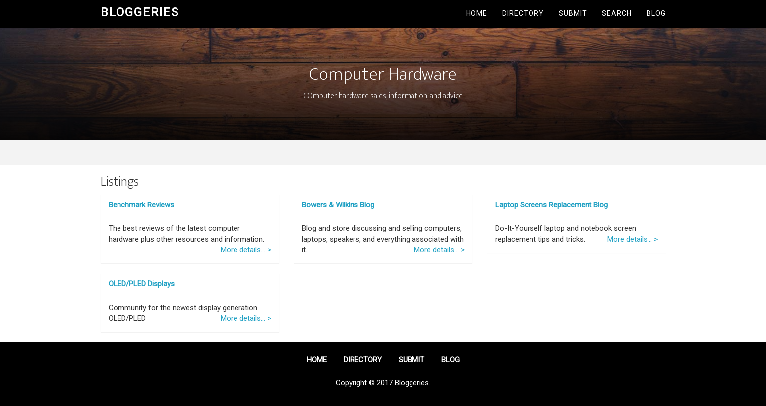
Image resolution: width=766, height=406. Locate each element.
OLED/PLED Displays (142, 283)
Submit (573, 13)
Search (617, 13)
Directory (523, 13)
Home (476, 13)
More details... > (246, 249)
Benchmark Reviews (141, 205)
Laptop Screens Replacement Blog (551, 205)
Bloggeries (140, 12)
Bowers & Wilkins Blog (338, 205)
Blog (656, 13)
